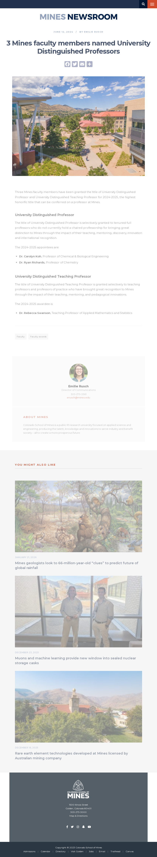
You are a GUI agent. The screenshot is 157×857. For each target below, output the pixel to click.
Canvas (130, 851)
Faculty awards (38, 337)
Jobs (91, 851)
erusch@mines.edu (78, 398)
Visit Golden (77, 851)
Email (102, 851)
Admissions (29, 851)
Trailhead (115, 851)
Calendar (45, 851)
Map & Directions (78, 815)
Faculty (21, 337)
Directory (61, 851)
